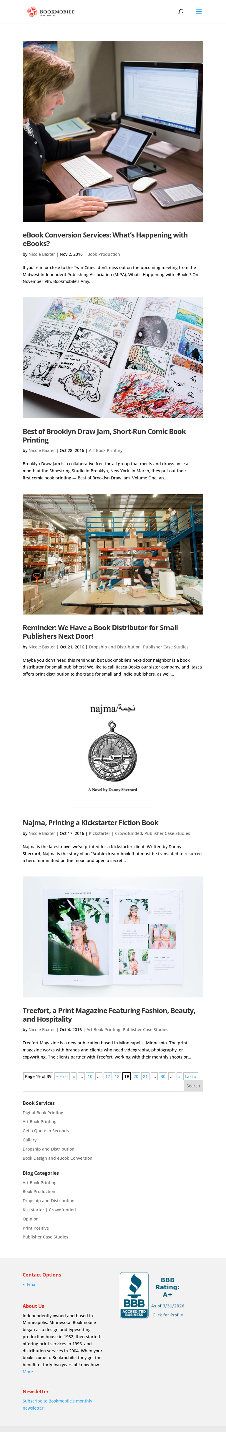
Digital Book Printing (43, 1112)
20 (136, 1076)
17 (107, 1076)
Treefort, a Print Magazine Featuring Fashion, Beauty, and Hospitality (109, 1014)
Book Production (103, 254)
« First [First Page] (62, 1076)
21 (145, 1076)
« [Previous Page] (74, 1076)
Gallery (29, 1140)
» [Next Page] (179, 1076)
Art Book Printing (106, 450)
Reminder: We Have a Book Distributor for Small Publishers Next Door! (100, 631)
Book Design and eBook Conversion (57, 1158)
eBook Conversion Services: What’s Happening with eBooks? (105, 239)
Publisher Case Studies (166, 647)
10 (90, 1076)
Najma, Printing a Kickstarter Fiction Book (90, 822)
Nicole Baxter (42, 254)
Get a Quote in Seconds (46, 1130)
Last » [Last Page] (190, 1076)
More (28, 1371)
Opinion (31, 1219)
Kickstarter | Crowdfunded (115, 833)
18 (117, 1076)
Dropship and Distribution (115, 647)
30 (163, 1076)
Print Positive (36, 1228)
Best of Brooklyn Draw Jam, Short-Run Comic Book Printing (104, 435)
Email (32, 1284)
